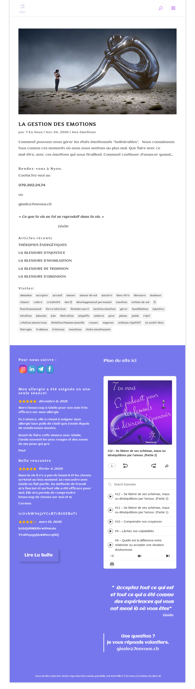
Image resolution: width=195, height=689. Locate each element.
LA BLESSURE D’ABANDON (42, 276)
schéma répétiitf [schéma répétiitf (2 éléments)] (129, 327)
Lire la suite (38, 562)
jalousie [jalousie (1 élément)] (41, 319)
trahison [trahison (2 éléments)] (42, 335)
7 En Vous (34, 132)
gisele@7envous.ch (35, 204)
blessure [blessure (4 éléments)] (140, 295)
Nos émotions (84, 132)
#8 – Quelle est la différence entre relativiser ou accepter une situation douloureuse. (139, 551)
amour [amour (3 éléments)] (70, 295)
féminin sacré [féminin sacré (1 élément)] (80, 311)
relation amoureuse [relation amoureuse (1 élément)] (33, 327)
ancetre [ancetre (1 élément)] (106, 295)
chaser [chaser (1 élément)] (24, 303)
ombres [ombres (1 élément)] (99, 319)
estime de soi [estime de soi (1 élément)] (140, 303)
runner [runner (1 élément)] (93, 327)
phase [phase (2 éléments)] (123, 319)
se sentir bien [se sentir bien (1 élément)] (154, 327)
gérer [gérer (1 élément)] (124, 311)
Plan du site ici (120, 367)
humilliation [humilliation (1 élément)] (140, 311)
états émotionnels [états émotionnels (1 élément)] (98, 335)
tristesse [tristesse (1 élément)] (58, 335)
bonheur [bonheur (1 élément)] (155, 295)
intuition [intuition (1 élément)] (26, 319)
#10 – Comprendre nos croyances (138, 528)
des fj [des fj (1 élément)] (68, 303)
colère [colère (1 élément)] (38, 303)
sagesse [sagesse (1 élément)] (108, 327)
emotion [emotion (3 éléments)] (121, 303)
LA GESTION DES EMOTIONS (57, 124)
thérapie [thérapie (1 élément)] (26, 335)
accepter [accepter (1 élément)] (42, 295)
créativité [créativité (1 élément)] (53, 303)
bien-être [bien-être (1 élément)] (123, 295)
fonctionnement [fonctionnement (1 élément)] (31, 311)
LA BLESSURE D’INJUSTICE (41, 253)
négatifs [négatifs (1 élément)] (83, 319)
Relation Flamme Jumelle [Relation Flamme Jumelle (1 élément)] (67, 327)
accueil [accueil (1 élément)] (57, 295)
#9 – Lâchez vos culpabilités (134, 537)
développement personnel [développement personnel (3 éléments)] (94, 303)
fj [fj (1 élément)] (155, 303)
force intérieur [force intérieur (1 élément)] (56, 311)
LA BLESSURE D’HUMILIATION (45, 261)
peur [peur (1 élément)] (111, 319)
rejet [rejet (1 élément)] (146, 319)
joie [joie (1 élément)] (53, 319)
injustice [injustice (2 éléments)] (158, 311)
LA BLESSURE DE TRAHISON (43, 269)
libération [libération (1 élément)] (67, 319)
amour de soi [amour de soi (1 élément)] (88, 295)
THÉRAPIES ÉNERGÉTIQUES (42, 245)
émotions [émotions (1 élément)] (75, 335)
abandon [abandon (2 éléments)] (26, 295)
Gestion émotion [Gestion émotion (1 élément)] (104, 311)
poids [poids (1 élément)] (135, 319)
